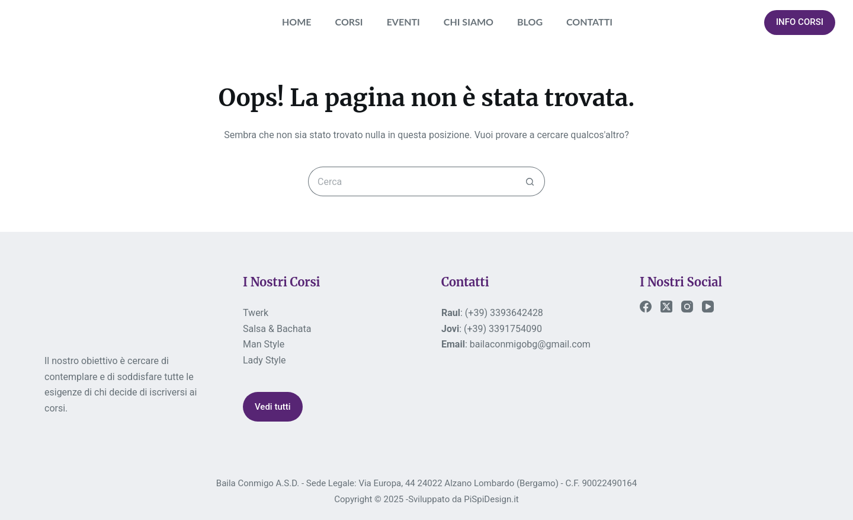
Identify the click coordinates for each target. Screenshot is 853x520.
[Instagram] (687, 306)
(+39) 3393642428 (504, 312)
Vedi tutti (273, 406)
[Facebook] (646, 306)
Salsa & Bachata (277, 328)
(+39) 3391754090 (503, 328)
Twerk (255, 312)
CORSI (349, 21)
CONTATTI (589, 21)
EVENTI (403, 21)
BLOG (530, 21)
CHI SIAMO (468, 21)
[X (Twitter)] (666, 306)
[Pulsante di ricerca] (530, 181)
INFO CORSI (799, 22)
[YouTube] (708, 306)
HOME (297, 21)
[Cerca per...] (411, 181)
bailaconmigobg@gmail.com (530, 344)
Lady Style (264, 360)
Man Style (263, 344)
